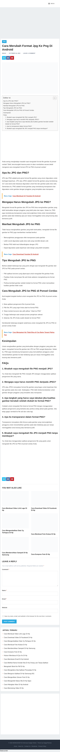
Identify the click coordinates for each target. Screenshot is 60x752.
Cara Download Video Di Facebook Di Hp (18, 637)
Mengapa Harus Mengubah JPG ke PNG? (16, 103)
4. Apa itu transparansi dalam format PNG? (18, 126)
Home (15, 746)
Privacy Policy (42, 746)
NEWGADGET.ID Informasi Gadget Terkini (24, 743)
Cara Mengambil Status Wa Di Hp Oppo (17, 681)
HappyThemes (47, 743)
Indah (4, 53)
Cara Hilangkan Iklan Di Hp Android (16, 684)
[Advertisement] (30, 22)
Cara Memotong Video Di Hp (14, 688)
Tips (4, 41)
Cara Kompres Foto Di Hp (40, 554)
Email (4, 599)
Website (4, 607)
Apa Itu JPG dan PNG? (10, 101)
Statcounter (4, 751)
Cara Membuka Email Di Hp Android (16, 659)
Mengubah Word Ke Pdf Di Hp (14, 666)
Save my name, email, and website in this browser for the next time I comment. (28, 616)
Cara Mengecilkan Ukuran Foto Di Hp (17, 677)
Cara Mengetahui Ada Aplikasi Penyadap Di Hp (20, 670)
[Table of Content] (54, 98)
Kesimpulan (7, 112)
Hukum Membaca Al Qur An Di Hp (15, 655)
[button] (51, 4)
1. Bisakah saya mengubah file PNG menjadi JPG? (21, 117)
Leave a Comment (29, 53)
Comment (5, 569)
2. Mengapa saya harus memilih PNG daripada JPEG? (22, 119)
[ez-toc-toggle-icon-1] (54, 98)
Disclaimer (34, 746)
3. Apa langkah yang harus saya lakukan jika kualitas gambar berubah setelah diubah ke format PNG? (29, 123)
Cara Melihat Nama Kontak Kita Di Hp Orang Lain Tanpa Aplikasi (26, 663)
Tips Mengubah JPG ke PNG (12, 108)
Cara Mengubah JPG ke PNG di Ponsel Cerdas (18, 110)
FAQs (5, 115)
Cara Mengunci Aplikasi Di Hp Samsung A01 (19, 673)
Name (4, 590)
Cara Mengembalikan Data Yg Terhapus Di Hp (19, 641)
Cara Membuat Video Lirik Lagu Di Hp (17, 634)
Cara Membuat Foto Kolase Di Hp (43, 534)
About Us (20, 746)
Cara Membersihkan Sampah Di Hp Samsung (19, 648)
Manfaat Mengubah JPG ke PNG (14, 105)
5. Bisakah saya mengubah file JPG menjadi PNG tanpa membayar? (26, 128)
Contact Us (27, 746)
